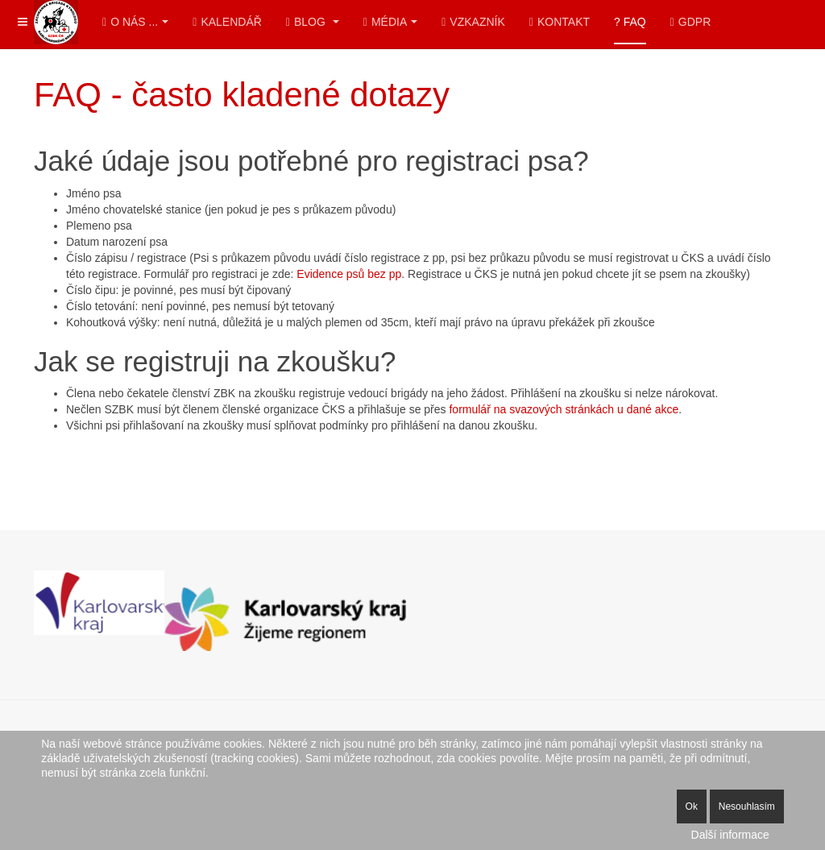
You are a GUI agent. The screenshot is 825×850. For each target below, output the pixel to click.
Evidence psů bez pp (348, 273)
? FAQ (630, 21)
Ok (692, 806)
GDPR (690, 21)
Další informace (730, 834)
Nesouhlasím (747, 806)
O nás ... (135, 21)
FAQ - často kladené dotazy (242, 95)
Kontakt (559, 21)
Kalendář (227, 21)
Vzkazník (473, 21)
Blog (312, 21)
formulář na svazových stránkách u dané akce (563, 409)
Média (390, 21)
